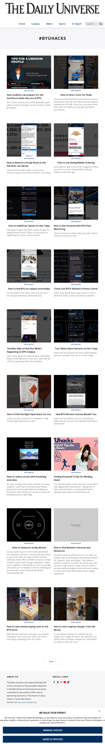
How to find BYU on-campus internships (26, 296)
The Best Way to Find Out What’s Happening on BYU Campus (24, 361)
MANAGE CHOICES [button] (52, 730)
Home (22, 23)
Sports (62, 23)
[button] (99, 711)
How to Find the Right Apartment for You (22, 428)
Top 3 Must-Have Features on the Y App (74, 359)
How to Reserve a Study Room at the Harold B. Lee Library (27, 165)
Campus (35, 23)
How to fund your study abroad (29, 564)
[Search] (94, 23)
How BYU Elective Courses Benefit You (71, 428)
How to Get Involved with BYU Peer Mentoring (74, 231)
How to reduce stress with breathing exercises (25, 494)
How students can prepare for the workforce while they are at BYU (28, 98)
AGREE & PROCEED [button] (53, 739)
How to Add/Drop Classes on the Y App (29, 231)
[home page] (52, 11)
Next (52, 677)
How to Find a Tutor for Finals (76, 95)
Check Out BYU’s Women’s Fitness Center (71, 296)
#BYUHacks (29, 90)
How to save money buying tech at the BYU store (29, 644)
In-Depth (76, 23)
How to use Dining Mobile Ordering (71, 165)
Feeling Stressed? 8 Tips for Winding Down (72, 494)
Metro (49, 23)
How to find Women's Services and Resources (74, 565)
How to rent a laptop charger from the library (74, 644)
